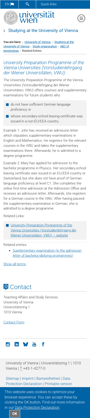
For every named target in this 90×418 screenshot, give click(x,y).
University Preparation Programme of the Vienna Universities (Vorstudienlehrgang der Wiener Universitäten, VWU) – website (43, 230)
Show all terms (14, 264)
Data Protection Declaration (37, 407)
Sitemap (12, 378)
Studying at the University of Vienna (43, 30)
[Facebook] (43, 344)
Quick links (49, 4)
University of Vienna (38, 42)
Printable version (58, 384)
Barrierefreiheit (48, 378)
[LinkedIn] (16, 344)
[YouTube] (34, 344)
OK (14, 414)
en (9, 4)
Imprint (28, 378)
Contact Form (13, 322)
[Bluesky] (25, 344)
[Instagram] (7, 344)
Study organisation (45, 46)
